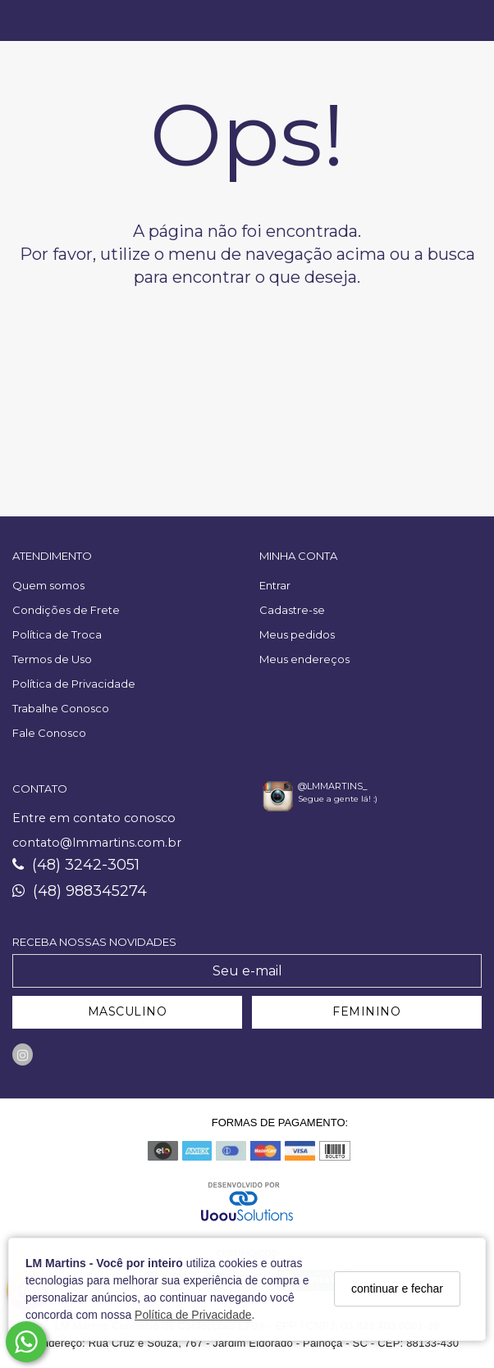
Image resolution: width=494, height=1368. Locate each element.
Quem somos (48, 585)
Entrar (274, 585)
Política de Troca (57, 634)
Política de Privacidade (193, 1314)
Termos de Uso (52, 659)
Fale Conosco (49, 732)
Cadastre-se (292, 609)
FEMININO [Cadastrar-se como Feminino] (366, 1011)
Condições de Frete (66, 609)
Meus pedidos (297, 634)
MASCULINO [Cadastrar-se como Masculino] (127, 1011)
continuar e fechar (397, 1288)
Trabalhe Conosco (60, 708)
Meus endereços (304, 659)
